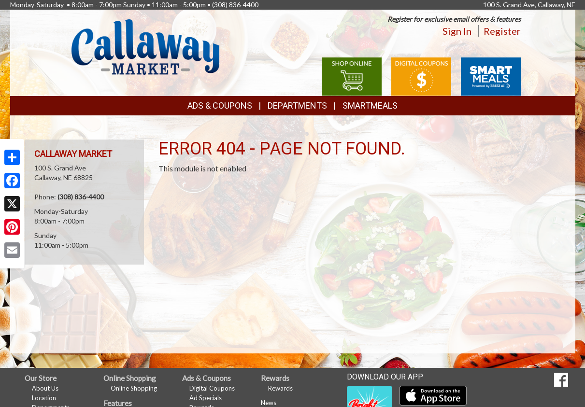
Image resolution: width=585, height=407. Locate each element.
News (268, 403)
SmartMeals (370, 105)
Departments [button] (297, 105)
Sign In (456, 31)
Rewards (280, 388)
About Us (45, 388)
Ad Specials (205, 398)
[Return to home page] (145, 46)
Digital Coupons (212, 388)
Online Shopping (134, 388)
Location (44, 398)
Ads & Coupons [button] (219, 105)
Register (502, 31)
